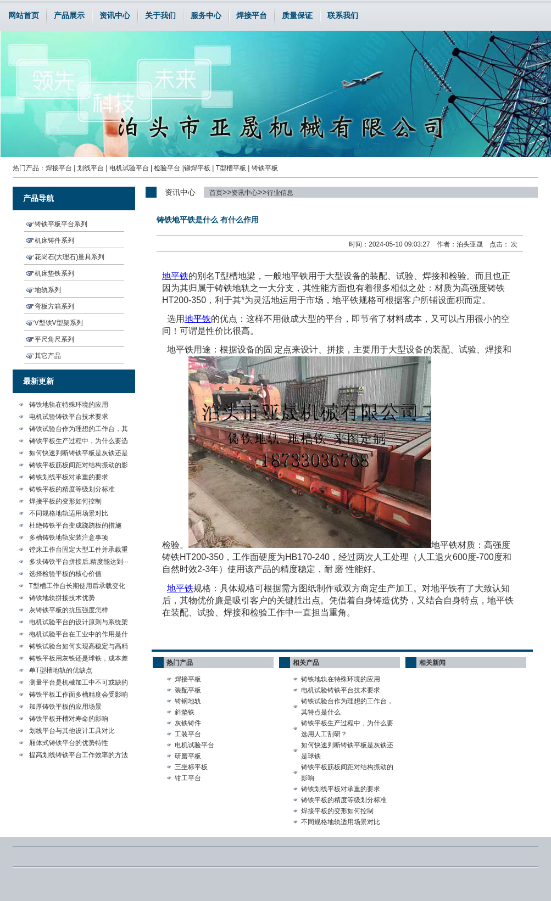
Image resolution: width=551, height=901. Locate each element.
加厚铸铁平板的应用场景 (65, 706)
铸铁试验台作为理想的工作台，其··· (78, 430)
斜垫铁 (184, 712)
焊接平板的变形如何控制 (65, 501)
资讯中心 (114, 15)
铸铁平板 (265, 168)
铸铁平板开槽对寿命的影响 (68, 719)
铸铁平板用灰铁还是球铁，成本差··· (78, 659)
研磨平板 (188, 756)
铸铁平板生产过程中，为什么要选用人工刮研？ (347, 728)
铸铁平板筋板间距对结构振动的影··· (78, 466)
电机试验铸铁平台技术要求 (68, 417)
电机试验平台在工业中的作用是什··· (78, 635)
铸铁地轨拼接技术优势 (62, 598)
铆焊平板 (197, 168)
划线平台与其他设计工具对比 (72, 731)
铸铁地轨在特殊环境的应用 (68, 404)
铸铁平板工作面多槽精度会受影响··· (78, 696)
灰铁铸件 (188, 723)
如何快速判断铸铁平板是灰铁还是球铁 (347, 750)
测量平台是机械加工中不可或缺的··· (78, 684)
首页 (215, 193)
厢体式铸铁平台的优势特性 (68, 743)
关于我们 (160, 15)
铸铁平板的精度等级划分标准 (72, 489)
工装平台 (188, 734)
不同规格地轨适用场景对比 (68, 513)
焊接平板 (188, 679)
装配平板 (188, 690)
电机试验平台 (129, 168)
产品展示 (69, 15)
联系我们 (342, 15)
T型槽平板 (231, 168)
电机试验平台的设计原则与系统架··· (78, 623)
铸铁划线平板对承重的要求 (68, 477)
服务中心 (206, 15)
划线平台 (90, 168)
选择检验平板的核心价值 (65, 574)
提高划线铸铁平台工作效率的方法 (78, 755)
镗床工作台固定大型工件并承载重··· (78, 551)
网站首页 (23, 15)
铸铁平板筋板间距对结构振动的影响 (347, 772)
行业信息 (280, 193)
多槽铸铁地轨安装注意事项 (68, 537)
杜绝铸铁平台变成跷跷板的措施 (75, 525)
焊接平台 (251, 15)
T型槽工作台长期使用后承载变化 (77, 586)
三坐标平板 (191, 767)
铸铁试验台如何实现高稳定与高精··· (78, 647)
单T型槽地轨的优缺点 (60, 670)
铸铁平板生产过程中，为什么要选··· (78, 442)
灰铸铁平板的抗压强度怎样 (68, 610)
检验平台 (167, 168)
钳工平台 (188, 778)
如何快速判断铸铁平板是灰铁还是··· (78, 454)
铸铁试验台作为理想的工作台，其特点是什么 (347, 706)
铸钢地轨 (188, 701)
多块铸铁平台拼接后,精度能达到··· (79, 562)
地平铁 (198, 318)
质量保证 (297, 15)
